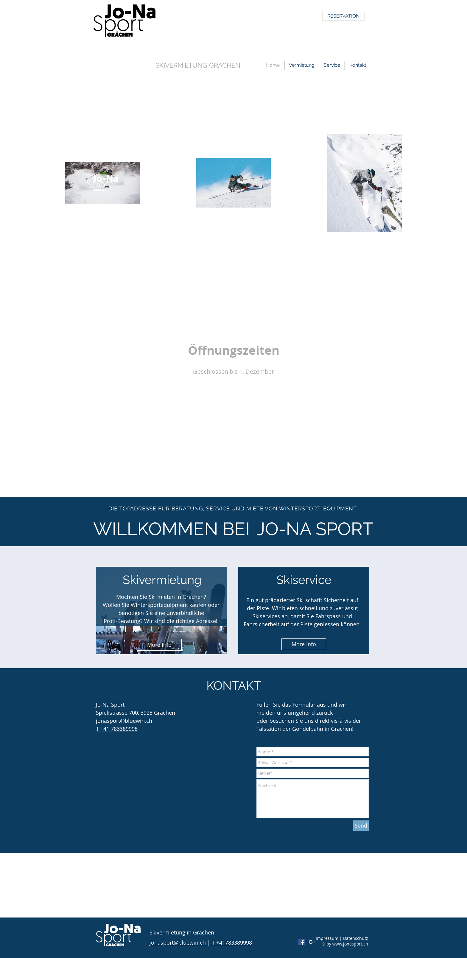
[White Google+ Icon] (312, 942)
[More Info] (159, 645)
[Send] (361, 825)
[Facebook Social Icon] (301, 942)
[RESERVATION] (343, 16)
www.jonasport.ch (350, 944)
